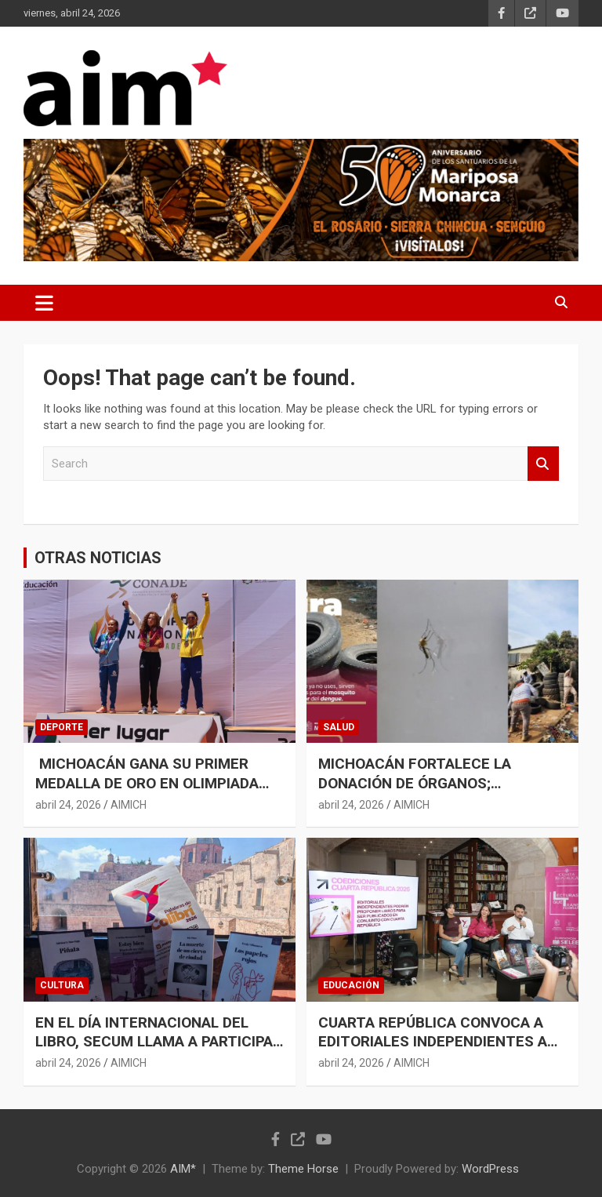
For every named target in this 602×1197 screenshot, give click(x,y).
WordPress (490, 1169)
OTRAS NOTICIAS (97, 557)
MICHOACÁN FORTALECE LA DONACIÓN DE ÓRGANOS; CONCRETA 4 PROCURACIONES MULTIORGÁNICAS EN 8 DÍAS (425, 793)
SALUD (338, 727)
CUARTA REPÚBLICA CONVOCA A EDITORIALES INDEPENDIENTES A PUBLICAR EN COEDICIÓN (432, 1041)
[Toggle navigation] (44, 303)
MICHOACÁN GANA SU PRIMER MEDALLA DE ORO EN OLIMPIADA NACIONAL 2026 (147, 783)
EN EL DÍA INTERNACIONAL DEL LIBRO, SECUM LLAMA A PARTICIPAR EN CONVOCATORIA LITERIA (158, 1041)
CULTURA (62, 985)
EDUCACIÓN (351, 985)
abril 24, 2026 (68, 805)
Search (543, 464)
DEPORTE (61, 727)
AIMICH (129, 805)
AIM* (183, 1169)
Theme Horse (303, 1169)
